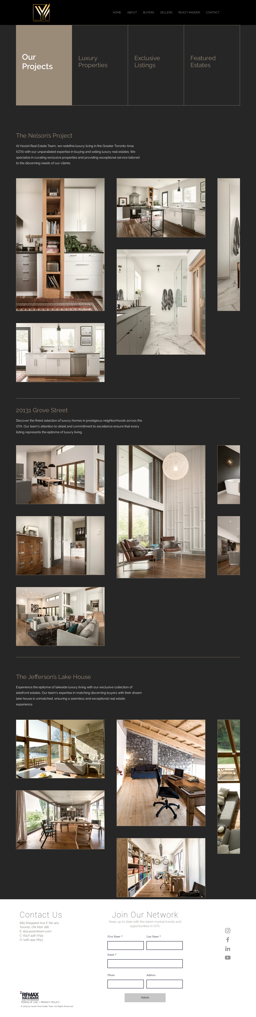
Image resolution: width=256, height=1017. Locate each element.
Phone (111, 975)
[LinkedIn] (227, 948)
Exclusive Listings (147, 62)
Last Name (153, 936)
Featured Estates (203, 62)
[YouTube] (227, 957)
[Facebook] (227, 939)
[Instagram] (227, 930)
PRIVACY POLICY (50, 1002)
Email (111, 954)
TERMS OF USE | (31, 1002)
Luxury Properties (92, 62)
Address (151, 975)
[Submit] (145, 997)
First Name (114, 936)
